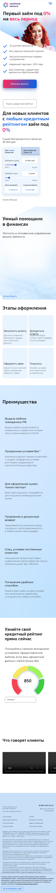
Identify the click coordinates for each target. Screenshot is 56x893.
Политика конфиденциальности (12, 811)
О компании (7, 817)
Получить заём (8, 823)
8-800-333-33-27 (46, 805)
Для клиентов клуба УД (29, 151)
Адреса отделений (36, 823)
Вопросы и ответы (36, 820)
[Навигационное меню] (50, 3)
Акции (31, 816)
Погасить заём (8, 826)
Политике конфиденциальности (26, 884)
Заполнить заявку (35, 826)
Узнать (11, 699)
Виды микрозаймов (10, 820)
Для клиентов (9, 151)
